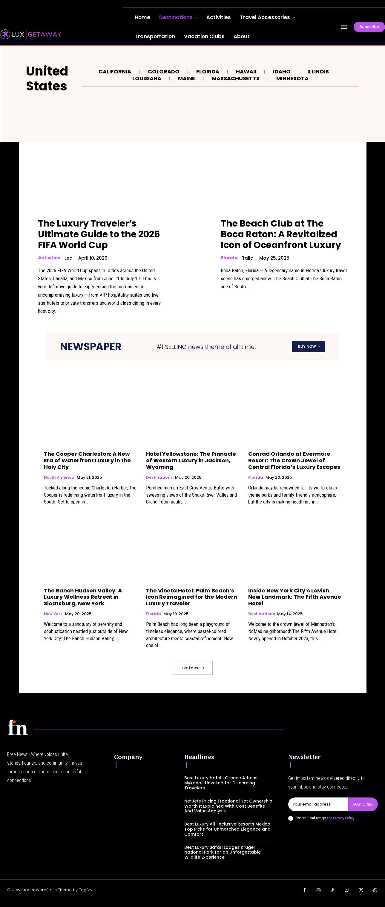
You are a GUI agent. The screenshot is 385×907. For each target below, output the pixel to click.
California (114, 71)
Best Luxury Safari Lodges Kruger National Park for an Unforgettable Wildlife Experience (222, 852)
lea (69, 258)
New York (53, 614)
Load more (193, 667)
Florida (207, 71)
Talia (248, 258)
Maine (186, 78)
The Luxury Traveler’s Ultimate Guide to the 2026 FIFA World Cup (99, 234)
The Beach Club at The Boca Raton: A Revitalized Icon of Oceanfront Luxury (281, 234)
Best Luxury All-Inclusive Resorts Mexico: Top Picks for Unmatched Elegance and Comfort (227, 829)
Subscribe (363, 804)
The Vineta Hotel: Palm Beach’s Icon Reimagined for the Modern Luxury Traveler (191, 597)
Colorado (163, 71)
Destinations (159, 477)
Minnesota (292, 78)
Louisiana (146, 78)
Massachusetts (235, 78)
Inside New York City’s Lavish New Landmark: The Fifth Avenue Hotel (294, 597)
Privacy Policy (343, 818)
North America (59, 477)
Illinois (317, 71)
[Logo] (17, 727)
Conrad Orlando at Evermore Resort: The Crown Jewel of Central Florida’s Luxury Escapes (294, 460)
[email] (318, 804)
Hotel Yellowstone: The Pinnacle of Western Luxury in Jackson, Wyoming (191, 460)
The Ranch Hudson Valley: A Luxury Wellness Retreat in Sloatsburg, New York (83, 597)
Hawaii (245, 71)
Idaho (281, 71)
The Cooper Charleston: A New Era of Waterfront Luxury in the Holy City (87, 460)
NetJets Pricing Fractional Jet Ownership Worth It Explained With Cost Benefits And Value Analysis (228, 806)
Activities (49, 258)
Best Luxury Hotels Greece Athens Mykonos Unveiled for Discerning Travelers (220, 783)
